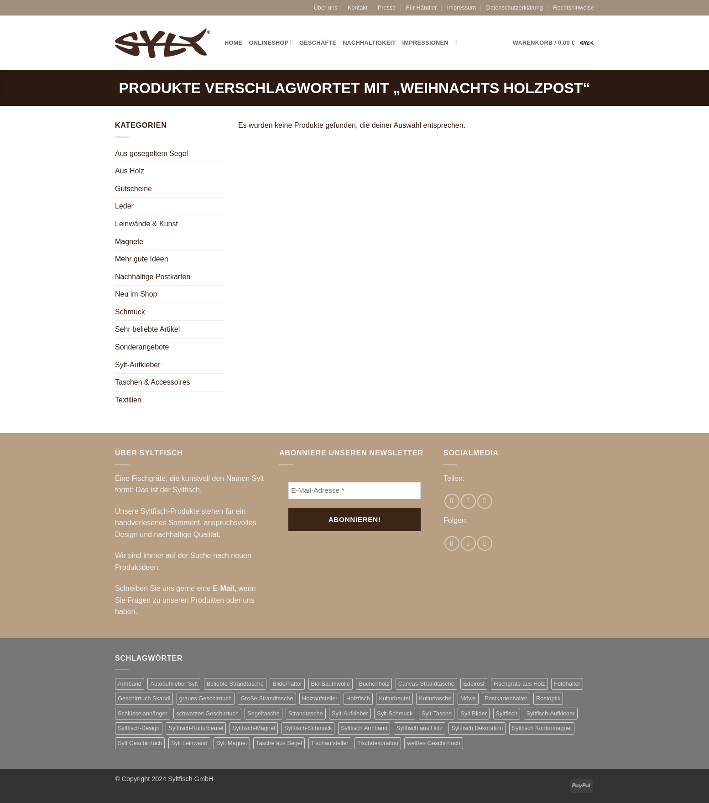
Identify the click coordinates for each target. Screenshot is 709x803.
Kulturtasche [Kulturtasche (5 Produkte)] (435, 698)
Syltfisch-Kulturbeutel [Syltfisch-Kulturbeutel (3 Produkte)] (195, 728)
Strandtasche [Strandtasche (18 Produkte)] (305, 713)
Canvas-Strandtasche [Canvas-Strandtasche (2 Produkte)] (426, 683)
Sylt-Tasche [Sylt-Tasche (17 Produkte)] (437, 713)
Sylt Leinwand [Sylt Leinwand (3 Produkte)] (189, 743)
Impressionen (425, 42)
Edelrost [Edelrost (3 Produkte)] (474, 683)
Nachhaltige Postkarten (152, 277)
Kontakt (357, 7)
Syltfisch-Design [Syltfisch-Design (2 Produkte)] (139, 728)
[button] (553, 43)
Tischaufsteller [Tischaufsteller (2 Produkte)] (330, 743)
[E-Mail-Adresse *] (354, 491)
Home (233, 42)
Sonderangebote (142, 347)
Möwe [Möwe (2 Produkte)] (468, 698)
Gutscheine (133, 189)
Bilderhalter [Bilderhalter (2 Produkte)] (287, 683)
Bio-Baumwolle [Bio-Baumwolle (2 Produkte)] (330, 683)
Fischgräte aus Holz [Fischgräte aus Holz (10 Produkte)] (519, 683)
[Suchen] (458, 43)
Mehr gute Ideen (141, 259)
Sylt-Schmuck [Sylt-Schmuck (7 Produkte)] (394, 713)
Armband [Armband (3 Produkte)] (129, 683)
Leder (124, 206)
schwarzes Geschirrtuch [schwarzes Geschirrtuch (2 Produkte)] (207, 713)
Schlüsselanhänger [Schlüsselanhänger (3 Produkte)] (142, 713)
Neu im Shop (136, 294)
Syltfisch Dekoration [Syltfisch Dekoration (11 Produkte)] (477, 728)
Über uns (326, 7)
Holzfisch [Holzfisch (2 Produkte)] (358, 698)
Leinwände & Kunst (146, 224)
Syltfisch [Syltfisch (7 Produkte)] (507, 713)
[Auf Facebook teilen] (451, 501)
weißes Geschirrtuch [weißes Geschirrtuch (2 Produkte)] (433, 743)
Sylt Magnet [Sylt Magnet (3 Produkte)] (231, 743)
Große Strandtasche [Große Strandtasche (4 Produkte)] (266, 698)
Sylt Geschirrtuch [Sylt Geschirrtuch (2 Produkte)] (140, 743)
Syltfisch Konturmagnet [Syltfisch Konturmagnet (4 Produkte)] (542, 728)
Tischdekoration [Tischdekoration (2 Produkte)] (377, 743)
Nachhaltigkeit (369, 42)
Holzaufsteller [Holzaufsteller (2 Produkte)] (320, 698)
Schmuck (130, 312)
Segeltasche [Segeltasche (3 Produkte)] (263, 713)
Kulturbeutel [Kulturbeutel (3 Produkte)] (394, 698)
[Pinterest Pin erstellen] (484, 501)
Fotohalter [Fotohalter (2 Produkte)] (567, 683)
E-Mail (223, 588)
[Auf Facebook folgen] (451, 543)
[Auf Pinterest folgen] (484, 543)
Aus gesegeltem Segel (151, 153)
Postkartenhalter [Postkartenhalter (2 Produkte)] (506, 698)
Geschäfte (317, 42)
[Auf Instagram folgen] (468, 543)
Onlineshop (270, 42)
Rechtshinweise (573, 7)
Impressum (461, 7)
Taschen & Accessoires (152, 382)
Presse (387, 7)
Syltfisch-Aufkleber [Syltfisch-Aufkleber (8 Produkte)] (551, 713)
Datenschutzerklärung (514, 7)
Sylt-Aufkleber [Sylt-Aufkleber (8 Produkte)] (350, 713)
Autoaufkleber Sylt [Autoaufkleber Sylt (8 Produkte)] (174, 683)
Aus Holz (129, 171)
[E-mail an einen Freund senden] (468, 501)
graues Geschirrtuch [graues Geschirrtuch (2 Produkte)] (205, 698)
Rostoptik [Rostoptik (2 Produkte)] (548, 698)
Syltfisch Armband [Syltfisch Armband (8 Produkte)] (364, 728)
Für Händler (421, 7)
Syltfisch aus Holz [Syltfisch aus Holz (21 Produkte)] (419, 728)
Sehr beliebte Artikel (147, 329)
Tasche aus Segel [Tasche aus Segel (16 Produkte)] (279, 743)
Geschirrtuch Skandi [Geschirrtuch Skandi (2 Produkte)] (144, 698)
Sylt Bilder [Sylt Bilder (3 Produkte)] (473, 713)
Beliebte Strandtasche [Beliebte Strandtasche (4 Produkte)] (235, 683)
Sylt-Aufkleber (138, 365)
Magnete (129, 241)
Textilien (128, 400)
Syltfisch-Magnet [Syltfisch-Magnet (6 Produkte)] (254, 728)
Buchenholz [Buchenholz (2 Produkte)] (374, 683)
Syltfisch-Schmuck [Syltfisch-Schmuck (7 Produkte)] (308, 728)
